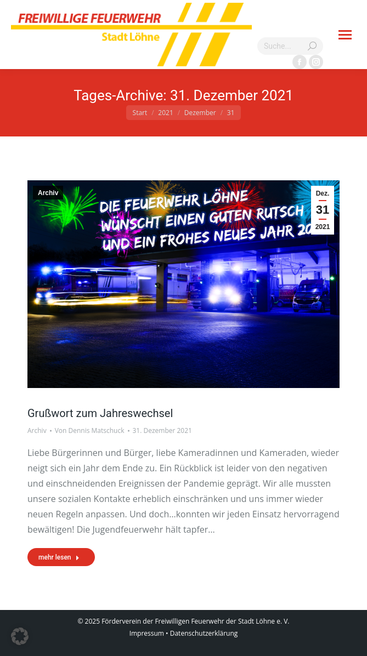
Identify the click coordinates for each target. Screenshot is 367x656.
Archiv (48, 193)
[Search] (290, 46)
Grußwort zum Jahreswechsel (100, 413)
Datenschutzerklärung (204, 633)
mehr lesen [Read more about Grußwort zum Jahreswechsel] (59, 557)
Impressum (146, 633)
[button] (19, 636)
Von (90, 430)
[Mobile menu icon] (345, 34)
